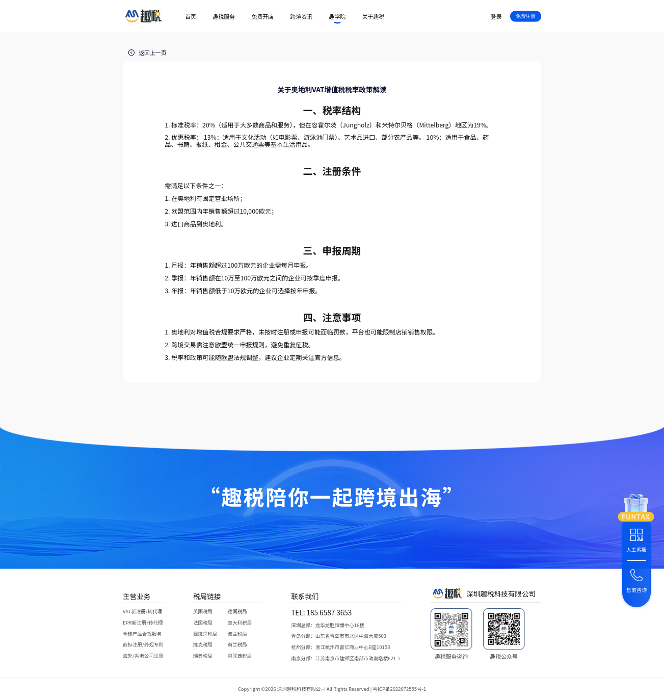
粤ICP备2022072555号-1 (400, 689)
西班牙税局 (205, 633)
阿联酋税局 (240, 656)
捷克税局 (203, 644)
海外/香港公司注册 (143, 656)
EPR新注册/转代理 (143, 622)
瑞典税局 (203, 656)
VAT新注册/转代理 (142, 611)
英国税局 (203, 611)
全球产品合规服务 (142, 633)
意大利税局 (240, 622)
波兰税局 (237, 633)
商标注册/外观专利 (143, 644)
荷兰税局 (237, 644)
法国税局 (203, 622)
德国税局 (237, 611)
